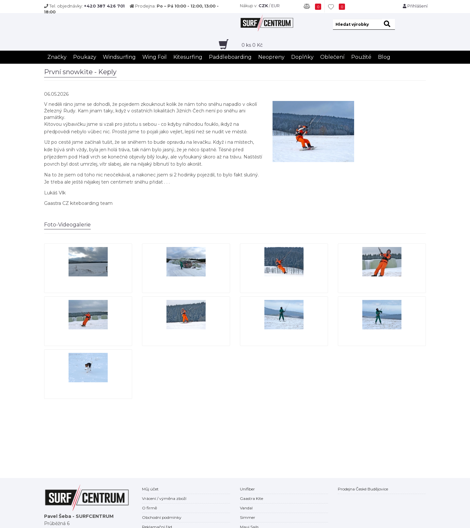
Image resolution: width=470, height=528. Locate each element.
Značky (57, 57)
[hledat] (388, 24)
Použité (361, 57)
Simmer (247, 517)
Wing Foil (154, 57)
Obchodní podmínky (161, 517)
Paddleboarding (230, 57)
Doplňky (302, 57)
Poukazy (84, 57)
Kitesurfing (187, 57)
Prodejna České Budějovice (363, 489)
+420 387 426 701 (104, 6)
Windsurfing (119, 57)
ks (252, 45)
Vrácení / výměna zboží (164, 498)
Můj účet (150, 489)
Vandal (246, 507)
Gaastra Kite (251, 498)
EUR (275, 5)
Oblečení (332, 57)
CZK (263, 5)
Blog (384, 57)
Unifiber (247, 489)
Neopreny (271, 57)
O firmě (149, 507)
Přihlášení (415, 6)
